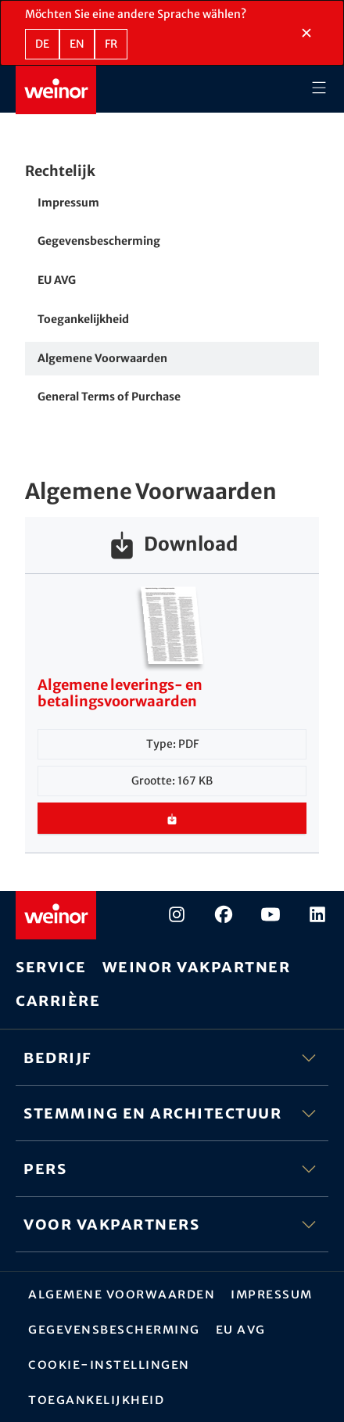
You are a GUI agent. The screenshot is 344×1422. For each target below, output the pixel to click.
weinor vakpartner (196, 966)
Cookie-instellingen (109, 1364)
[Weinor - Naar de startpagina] (56, 90)
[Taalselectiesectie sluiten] (306, 32)
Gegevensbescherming (99, 241)
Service (51, 966)
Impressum (68, 203)
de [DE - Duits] (42, 44)
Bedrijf (172, 1057)
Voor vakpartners (172, 1224)
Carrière (58, 1000)
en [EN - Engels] (77, 44)
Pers (172, 1168)
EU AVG (57, 280)
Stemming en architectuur (172, 1113)
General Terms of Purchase (109, 397)
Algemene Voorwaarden (102, 358)
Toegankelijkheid (83, 319)
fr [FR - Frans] (111, 44)
